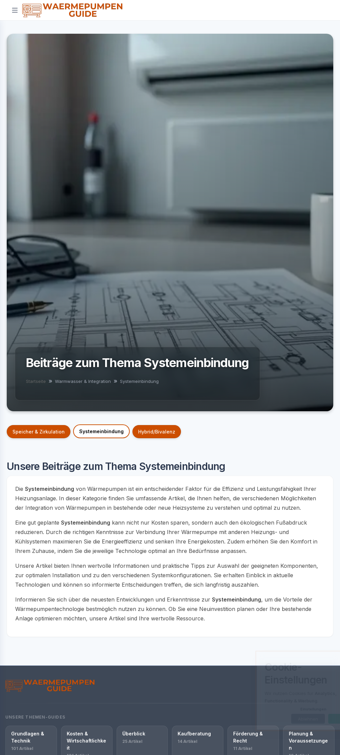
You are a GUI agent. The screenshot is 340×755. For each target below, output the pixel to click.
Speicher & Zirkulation (38, 432)
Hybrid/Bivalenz (156, 432)
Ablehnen (277, 719)
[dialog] (282, 691)
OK (314, 719)
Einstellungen (282, 709)
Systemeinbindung (101, 431)
